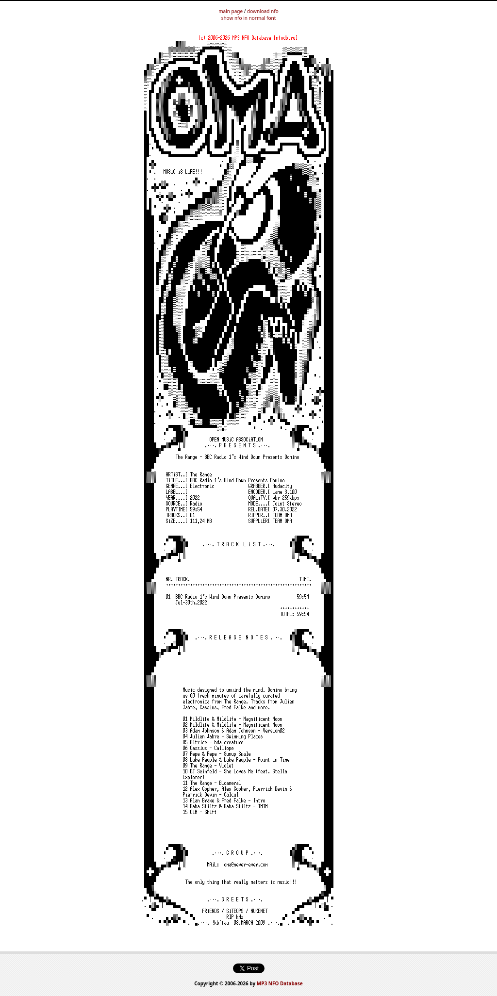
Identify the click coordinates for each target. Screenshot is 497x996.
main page (230, 11)
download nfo (263, 11)
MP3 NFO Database (280, 983)
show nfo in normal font (248, 18)
